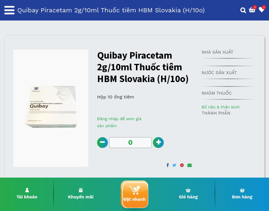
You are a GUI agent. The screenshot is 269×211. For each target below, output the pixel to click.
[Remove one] (102, 143)
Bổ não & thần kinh (220, 107)
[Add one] (159, 143)
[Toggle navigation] (9, 10)
